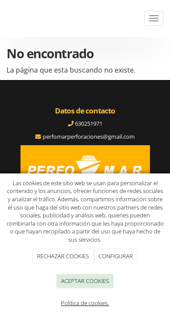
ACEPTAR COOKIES (85, 281)
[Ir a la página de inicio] (4, 18)
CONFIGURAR (116, 256)
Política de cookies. (85, 303)
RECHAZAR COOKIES (63, 256)
